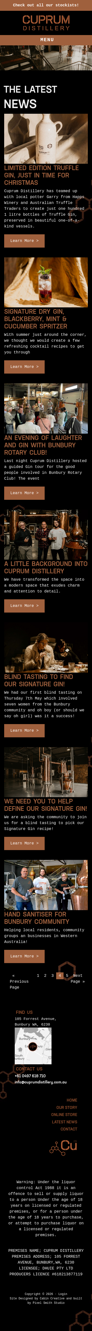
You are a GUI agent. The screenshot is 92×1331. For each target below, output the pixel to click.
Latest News (64, 1122)
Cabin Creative (52, 1298)
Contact (69, 1129)
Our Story (66, 1108)
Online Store (64, 1115)
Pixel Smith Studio (49, 1303)
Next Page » (78, 979)
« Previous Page (19, 982)
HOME (72, 1101)
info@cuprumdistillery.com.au (41, 1082)
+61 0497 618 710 (30, 1076)
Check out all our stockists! (46, 5)
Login (62, 1294)
